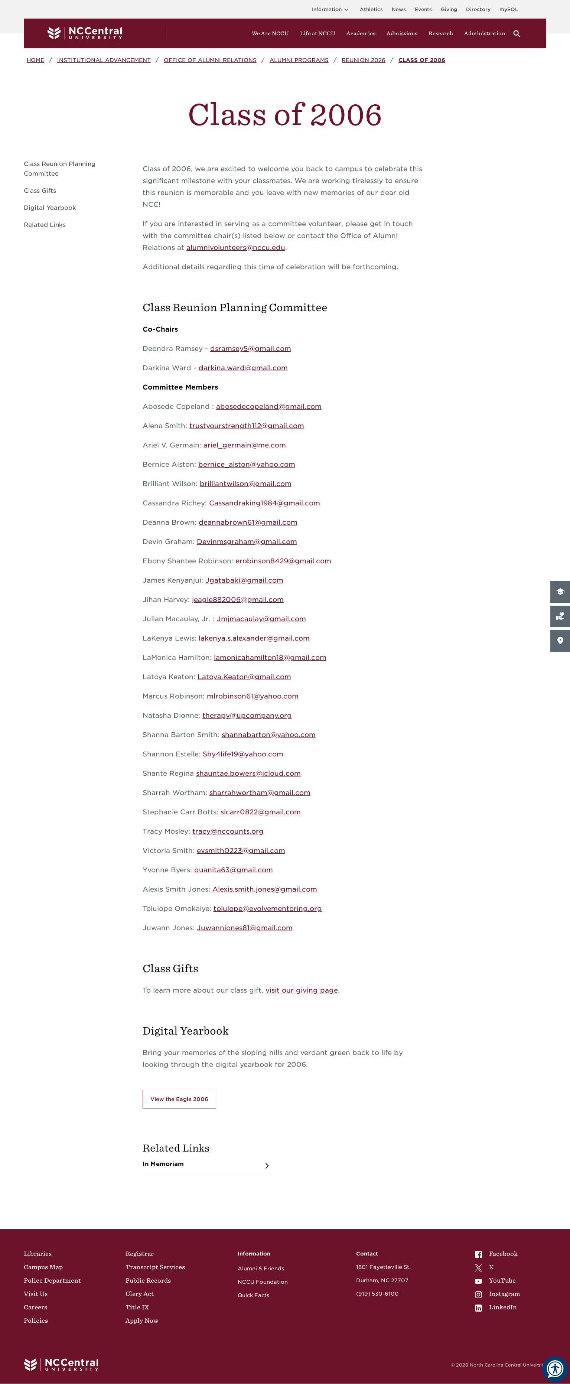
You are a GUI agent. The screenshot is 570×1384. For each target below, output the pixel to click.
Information (331, 9)
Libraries (38, 1253)
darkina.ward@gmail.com (243, 368)
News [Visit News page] (399, 9)
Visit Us (36, 1293)
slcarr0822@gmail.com (261, 812)
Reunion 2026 (363, 60)
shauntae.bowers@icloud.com (248, 773)
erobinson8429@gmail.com (283, 561)
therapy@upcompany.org (247, 715)
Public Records (148, 1280)
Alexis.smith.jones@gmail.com (264, 889)
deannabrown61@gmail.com (248, 522)
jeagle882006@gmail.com (238, 599)
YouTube (495, 1280)
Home (35, 60)
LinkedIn (496, 1307)
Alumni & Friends (261, 1268)
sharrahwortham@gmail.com (259, 793)
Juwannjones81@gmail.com (245, 928)
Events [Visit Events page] (423, 9)
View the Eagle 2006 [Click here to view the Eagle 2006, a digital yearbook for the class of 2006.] (179, 1099)
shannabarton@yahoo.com (269, 735)
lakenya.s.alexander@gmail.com (254, 638)
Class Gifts (40, 190)
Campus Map (43, 1267)
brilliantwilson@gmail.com (245, 484)
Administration (484, 33)
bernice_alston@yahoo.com (246, 464)
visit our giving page (302, 990)
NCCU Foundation (263, 1282)
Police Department (52, 1280)
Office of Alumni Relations (210, 60)
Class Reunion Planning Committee (59, 168)
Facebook (496, 1253)
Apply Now (142, 1320)
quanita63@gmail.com (233, 870)
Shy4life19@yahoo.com (243, 754)
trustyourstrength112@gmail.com (246, 426)
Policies (36, 1320)
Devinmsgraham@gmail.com (247, 542)
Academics (360, 33)
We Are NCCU (270, 33)
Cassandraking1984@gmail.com (264, 503)
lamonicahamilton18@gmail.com (270, 657)
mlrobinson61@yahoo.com (253, 696)
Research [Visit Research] (441, 33)
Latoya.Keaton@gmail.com (244, 677)
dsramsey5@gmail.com (250, 348)
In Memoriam (163, 1164)
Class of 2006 (421, 60)
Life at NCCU (317, 33)
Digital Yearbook (50, 207)
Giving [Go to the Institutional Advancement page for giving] (449, 9)
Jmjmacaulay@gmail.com (261, 619)
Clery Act (140, 1293)
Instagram (497, 1293)
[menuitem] (497, 1253)
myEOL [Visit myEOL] (508, 9)
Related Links (45, 224)
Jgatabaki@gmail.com (244, 580)
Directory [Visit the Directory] (478, 9)
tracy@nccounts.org (228, 831)
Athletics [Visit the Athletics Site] (371, 9)
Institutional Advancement (104, 60)
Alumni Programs (299, 60)
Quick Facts (253, 1295)
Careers (35, 1307)
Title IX (137, 1307)
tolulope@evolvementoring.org (268, 908)
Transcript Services (155, 1267)
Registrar (140, 1253)
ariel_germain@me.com (244, 445)
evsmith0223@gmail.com (241, 850)
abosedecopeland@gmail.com (269, 406)
